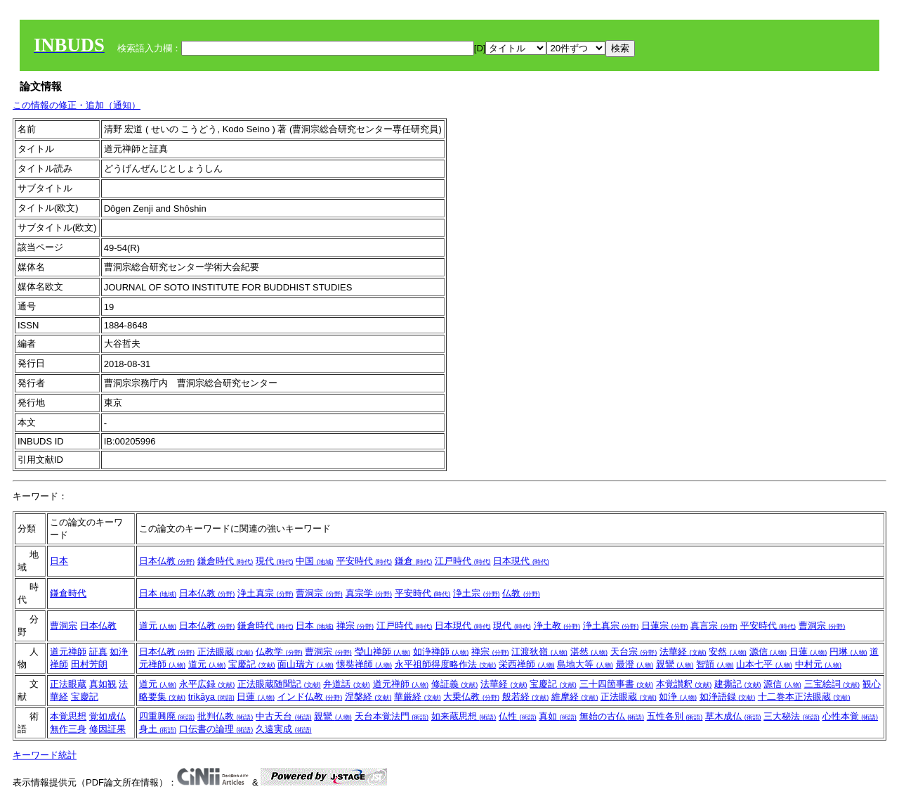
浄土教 (557, 625)
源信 (768, 651)
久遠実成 (284, 729)
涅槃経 (368, 696)
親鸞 (675, 664)
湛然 (589, 651)
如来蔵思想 (464, 716)
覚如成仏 (107, 716)
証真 (98, 651)
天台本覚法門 (392, 716)
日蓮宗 (664, 625)
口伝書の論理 (216, 729)
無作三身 (68, 729)
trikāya (211, 696)
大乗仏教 (471, 696)
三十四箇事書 (616, 684)
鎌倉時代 (225, 561)
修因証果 (107, 729)
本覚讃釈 (684, 684)
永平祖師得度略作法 (446, 664)
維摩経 (574, 696)
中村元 (818, 664)
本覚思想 (68, 716)
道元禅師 (68, 651)
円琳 (848, 651)
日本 (59, 561)
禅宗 (355, 625)
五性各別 (675, 716)
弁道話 (346, 684)
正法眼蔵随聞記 (279, 684)
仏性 (518, 716)
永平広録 (207, 684)
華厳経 (417, 696)
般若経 (525, 696)
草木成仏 (733, 716)
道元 (158, 625)
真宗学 (369, 593)
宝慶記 (251, 664)
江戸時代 (463, 561)
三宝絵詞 (832, 684)
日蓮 (808, 651)
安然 (728, 651)
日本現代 (521, 561)
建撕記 (737, 684)
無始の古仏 (612, 716)
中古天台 (284, 716)
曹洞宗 (319, 593)
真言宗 (713, 625)
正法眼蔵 (225, 651)
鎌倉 (414, 561)
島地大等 (585, 664)
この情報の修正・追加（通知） (76, 105)
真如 (558, 716)
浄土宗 (476, 593)
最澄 (635, 664)
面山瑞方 (305, 664)
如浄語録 (728, 696)
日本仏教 (167, 561)
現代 (275, 561)
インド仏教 (310, 696)
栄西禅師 (527, 664)
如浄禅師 (441, 651)
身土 (158, 729)
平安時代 (364, 561)
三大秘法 (791, 716)
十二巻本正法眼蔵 (804, 696)
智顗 (715, 664)
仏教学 (279, 651)
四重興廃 (167, 716)
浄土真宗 (265, 593)
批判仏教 (225, 716)
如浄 (678, 696)
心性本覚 (850, 716)
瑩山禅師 (383, 651)
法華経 (683, 651)
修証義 (454, 684)
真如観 (103, 684)
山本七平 (764, 664)
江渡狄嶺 (539, 651)
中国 (315, 561)
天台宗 (633, 651)
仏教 (521, 593)
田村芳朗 (89, 664)
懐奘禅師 (364, 664)
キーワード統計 (45, 755)
